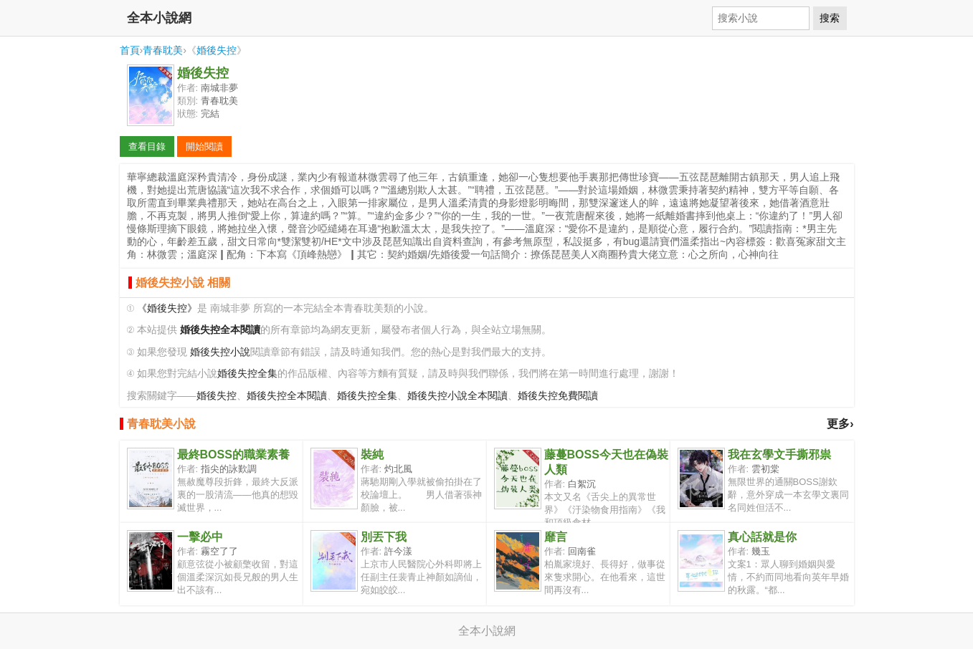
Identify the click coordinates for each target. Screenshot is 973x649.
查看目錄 (147, 146)
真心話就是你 (762, 537)
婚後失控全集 (247, 373)
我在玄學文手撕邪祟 (779, 454)
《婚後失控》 (167, 308)
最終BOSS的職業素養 (233, 454)
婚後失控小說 (220, 352)
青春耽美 (163, 50)
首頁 (130, 50)
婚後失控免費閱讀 (558, 395)
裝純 (372, 454)
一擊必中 (200, 537)
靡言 (555, 537)
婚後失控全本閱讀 (287, 395)
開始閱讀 (204, 146)
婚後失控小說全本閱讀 (457, 395)
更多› (840, 424)
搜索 (830, 18)
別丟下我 (384, 537)
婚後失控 (216, 50)
